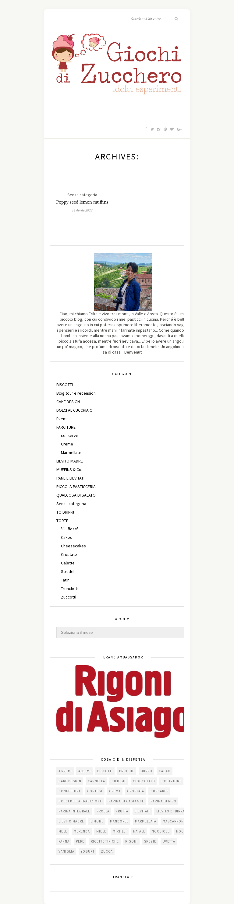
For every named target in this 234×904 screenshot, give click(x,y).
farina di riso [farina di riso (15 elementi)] (163, 801)
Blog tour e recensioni (76, 393)
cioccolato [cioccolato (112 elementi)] (144, 781)
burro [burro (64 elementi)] (146, 771)
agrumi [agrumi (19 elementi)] (65, 771)
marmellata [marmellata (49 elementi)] (145, 821)
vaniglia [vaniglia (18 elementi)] (66, 851)
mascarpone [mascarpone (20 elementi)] (174, 821)
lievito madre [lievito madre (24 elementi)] (71, 821)
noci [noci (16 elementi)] (180, 831)
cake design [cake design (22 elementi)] (69, 781)
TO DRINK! (65, 512)
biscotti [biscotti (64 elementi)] (105, 771)
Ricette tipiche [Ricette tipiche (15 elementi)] (105, 841)
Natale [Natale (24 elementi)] (139, 831)
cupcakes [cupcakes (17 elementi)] (159, 791)
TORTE (62, 520)
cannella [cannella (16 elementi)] (96, 781)
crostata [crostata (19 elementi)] (135, 791)
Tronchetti (70, 588)
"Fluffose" (70, 529)
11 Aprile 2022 (82, 210)
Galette (68, 563)
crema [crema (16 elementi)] (115, 791)
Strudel (67, 571)
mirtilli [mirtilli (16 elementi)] (120, 831)
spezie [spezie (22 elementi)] (150, 841)
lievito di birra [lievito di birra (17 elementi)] (170, 811)
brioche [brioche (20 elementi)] (126, 771)
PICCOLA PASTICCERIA (76, 486)
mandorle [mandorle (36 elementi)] (119, 821)
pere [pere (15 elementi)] (80, 841)
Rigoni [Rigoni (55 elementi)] (131, 841)
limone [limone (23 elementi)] (97, 821)
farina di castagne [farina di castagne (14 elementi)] (126, 801)
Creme (67, 444)
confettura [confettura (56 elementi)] (69, 791)
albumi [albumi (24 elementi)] (84, 771)
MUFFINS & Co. (69, 469)
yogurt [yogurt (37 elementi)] (87, 851)
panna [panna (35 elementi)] (63, 841)
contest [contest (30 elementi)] (95, 791)
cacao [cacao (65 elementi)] (165, 771)
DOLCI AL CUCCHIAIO (74, 410)
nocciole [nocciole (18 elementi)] (161, 831)
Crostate (69, 554)
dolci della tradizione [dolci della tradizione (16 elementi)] (80, 801)
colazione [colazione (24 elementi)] (171, 781)
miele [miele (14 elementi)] (101, 831)
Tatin (65, 580)
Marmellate (71, 452)
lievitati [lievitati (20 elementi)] (142, 811)
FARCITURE (66, 427)
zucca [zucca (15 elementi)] (107, 851)
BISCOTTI (64, 384)
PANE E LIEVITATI (70, 478)
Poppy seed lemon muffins (82, 202)
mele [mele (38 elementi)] (62, 831)
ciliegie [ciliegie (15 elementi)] (119, 781)
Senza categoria (71, 503)
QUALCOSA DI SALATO (76, 495)
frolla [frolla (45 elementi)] (103, 811)
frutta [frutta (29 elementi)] (122, 811)
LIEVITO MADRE (69, 461)
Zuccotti (68, 597)
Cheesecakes (73, 546)
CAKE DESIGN (68, 401)
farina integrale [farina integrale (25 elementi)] (74, 811)
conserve (69, 435)
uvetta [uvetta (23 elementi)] (169, 841)
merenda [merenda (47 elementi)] (82, 831)
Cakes (66, 537)
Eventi (62, 418)
